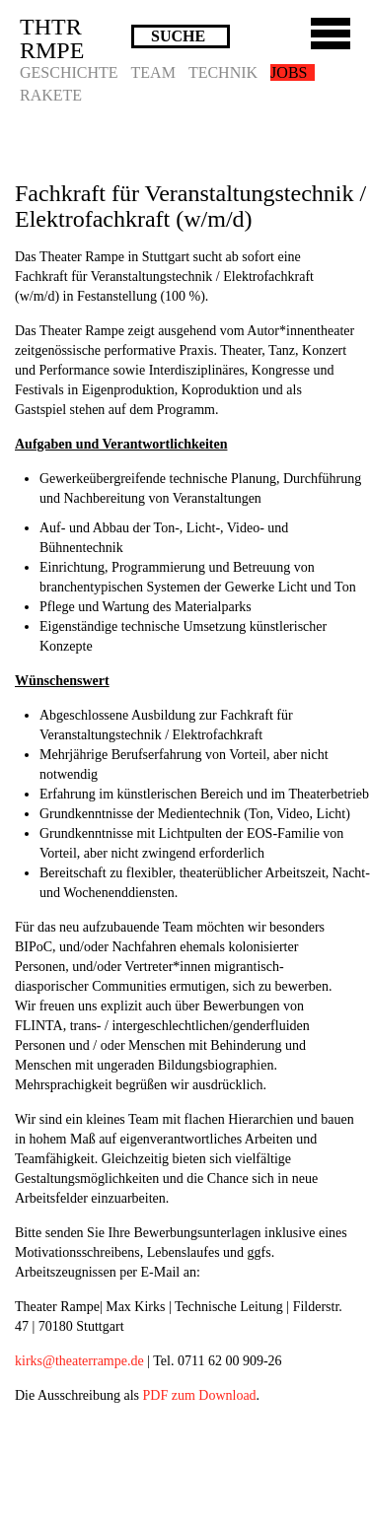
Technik (223, 72)
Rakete (51, 95)
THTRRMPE (52, 38)
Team (153, 72)
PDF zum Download (198, 1395)
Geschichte (69, 72)
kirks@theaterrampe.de (79, 1360)
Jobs (288, 72)
